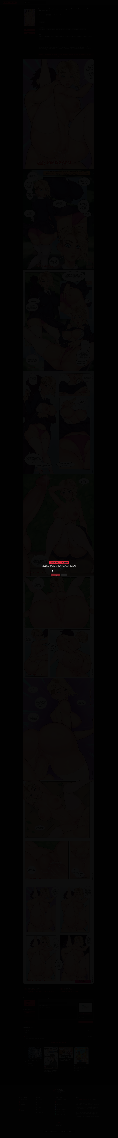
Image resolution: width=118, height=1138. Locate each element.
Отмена (64, 575)
